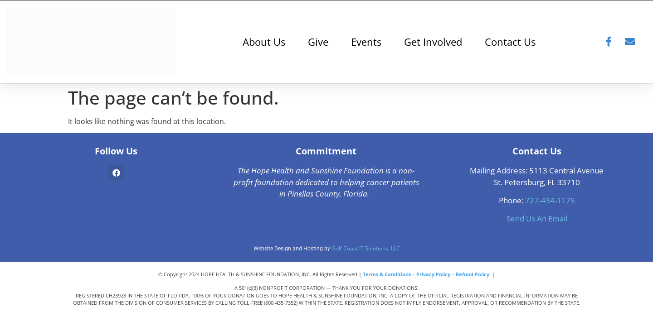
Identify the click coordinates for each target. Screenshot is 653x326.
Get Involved (433, 41)
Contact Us (510, 41)
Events (366, 41)
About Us (264, 41)
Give (318, 41)
